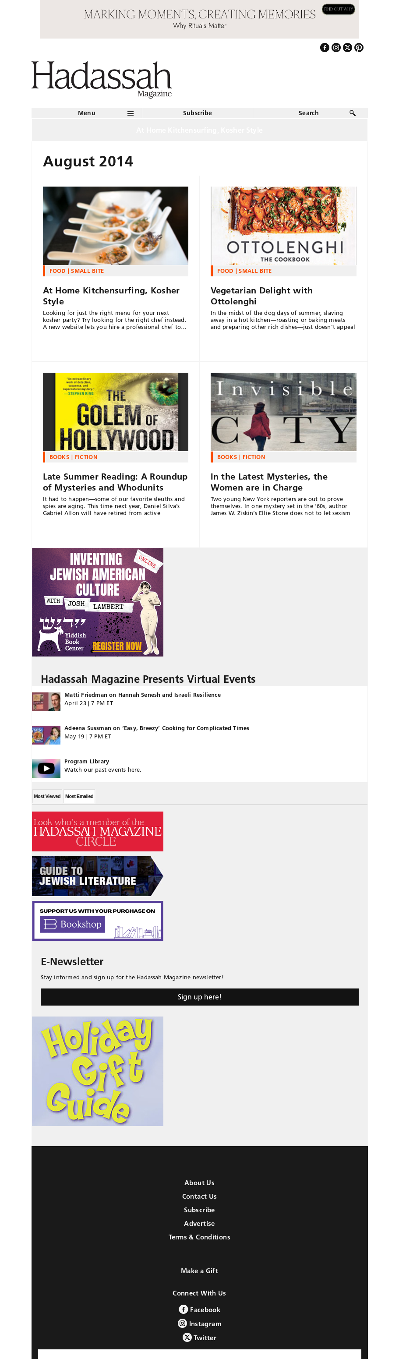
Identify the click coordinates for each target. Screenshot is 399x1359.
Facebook (199, 1309)
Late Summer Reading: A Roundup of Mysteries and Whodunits (115, 482)
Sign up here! (200, 996)
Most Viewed (47, 796)
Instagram (199, 1323)
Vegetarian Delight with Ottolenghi (262, 296)
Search (309, 113)
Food (57, 270)
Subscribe (197, 113)
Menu (86, 113)
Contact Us (199, 1196)
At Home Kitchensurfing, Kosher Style (111, 296)
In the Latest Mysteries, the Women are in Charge (269, 482)
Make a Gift (199, 1271)
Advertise (199, 1223)
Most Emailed (79, 796)
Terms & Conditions (199, 1237)
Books (59, 456)
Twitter (199, 1337)
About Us (199, 1183)
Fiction (86, 456)
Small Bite (87, 270)
